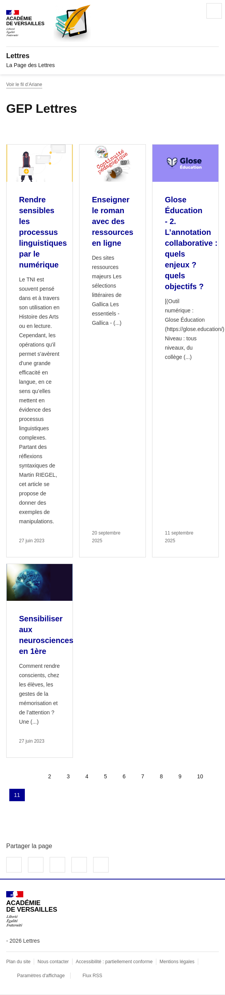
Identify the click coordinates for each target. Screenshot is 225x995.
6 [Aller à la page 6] (124, 776)
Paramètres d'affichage (41, 975)
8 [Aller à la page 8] (161, 776)
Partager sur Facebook (14, 865)
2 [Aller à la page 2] (49, 776)
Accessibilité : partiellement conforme (114, 961)
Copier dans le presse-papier (101, 865)
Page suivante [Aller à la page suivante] (37, 795)
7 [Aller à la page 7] (142, 776)
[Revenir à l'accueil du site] (31, 908)
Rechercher (192, 11)
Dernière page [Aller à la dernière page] (56, 795)
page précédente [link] (31, 776)
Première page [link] (12, 776)
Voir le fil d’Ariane (24, 84)
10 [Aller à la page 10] (200, 776)
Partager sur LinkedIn (57, 865)
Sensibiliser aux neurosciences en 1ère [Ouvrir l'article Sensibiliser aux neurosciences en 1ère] (46, 634)
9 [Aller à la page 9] (180, 776)
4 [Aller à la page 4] (86, 776)
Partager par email (79, 865)
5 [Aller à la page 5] (105, 776)
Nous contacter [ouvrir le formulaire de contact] (53, 961)
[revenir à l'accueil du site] (112, 55)
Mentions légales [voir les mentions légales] (176, 961)
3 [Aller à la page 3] (68, 776)
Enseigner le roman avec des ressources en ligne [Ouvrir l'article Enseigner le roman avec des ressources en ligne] (112, 221)
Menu (214, 11)
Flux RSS (92, 975)
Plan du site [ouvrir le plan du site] (18, 961)
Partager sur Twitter (35, 865)
